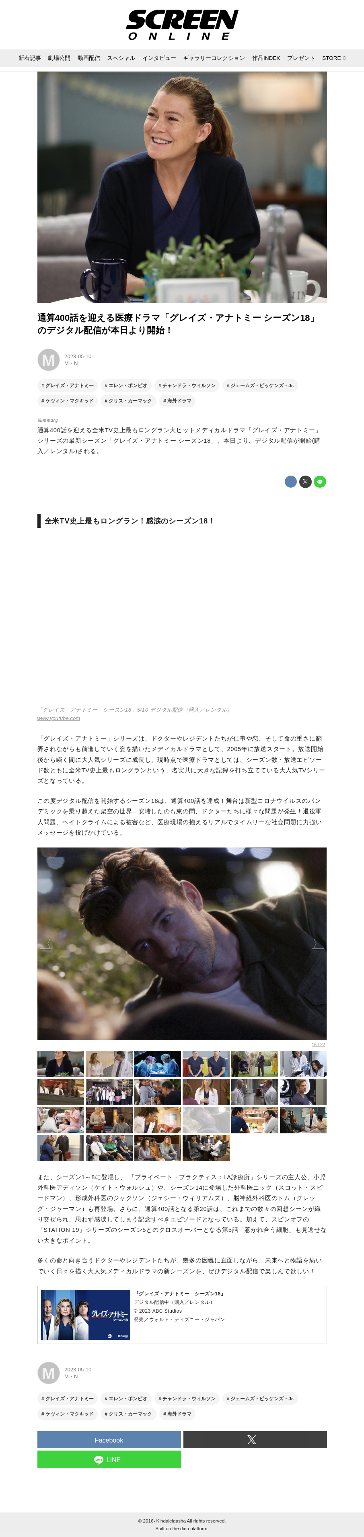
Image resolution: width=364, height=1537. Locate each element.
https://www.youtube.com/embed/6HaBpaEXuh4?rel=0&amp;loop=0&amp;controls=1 (182, 621)
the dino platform (189, 1528)
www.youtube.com (58, 718)
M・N (71, 363)
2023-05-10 (77, 356)
